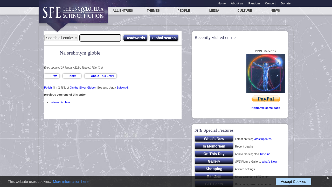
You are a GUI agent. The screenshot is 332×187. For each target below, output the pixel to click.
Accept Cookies (293, 181)
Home (222, 3)
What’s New (269, 161)
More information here (70, 181)
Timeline (265, 154)
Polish (48, 87)
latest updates (263, 139)
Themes (153, 10)
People (183, 10)
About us (237, 3)
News (275, 10)
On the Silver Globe (82, 87)
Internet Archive (60, 102)
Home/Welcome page (266, 107)
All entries (123, 10)
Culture (245, 10)
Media (214, 10)
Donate (285, 3)
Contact (270, 3)
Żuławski (122, 87)
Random (254, 3)
